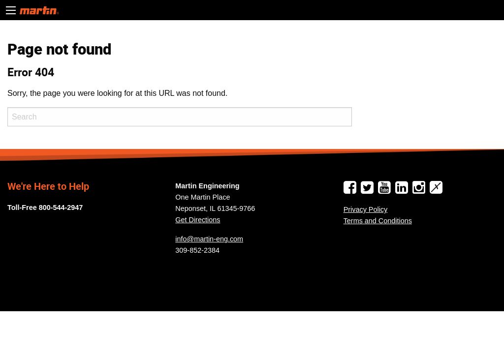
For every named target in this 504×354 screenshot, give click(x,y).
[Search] (179, 116)
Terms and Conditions (378, 221)
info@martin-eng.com (209, 239)
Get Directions (197, 220)
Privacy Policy (366, 209)
